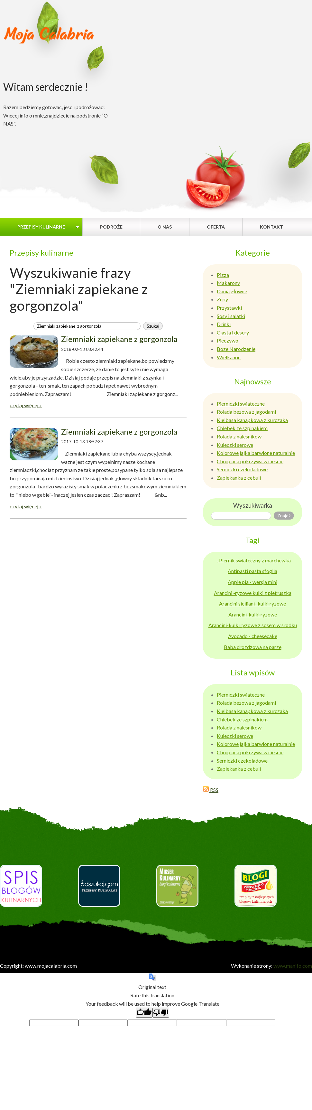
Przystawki (229, 308)
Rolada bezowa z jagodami (246, 412)
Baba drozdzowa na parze (252, 647)
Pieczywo (227, 340)
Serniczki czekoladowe (242, 469)
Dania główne (232, 291)
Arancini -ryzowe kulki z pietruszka (252, 593)
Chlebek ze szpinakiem (242, 428)
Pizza (223, 275)
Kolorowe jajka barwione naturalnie (256, 453)
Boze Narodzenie (236, 349)
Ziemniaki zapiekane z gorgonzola (119, 338)
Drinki (224, 324)
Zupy (222, 299)
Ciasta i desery (233, 332)
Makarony (228, 283)
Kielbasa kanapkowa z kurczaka (252, 420)
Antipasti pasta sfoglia (252, 571)
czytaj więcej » (26, 405)
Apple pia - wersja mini (252, 582)
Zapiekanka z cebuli (239, 478)
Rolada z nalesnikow (239, 436)
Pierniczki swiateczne (241, 403)
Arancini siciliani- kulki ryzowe (252, 603)
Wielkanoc (229, 357)
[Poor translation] (160, 1013)
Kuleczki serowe (235, 445)
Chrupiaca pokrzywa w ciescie (250, 461)
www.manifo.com (292, 966)
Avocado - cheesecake (252, 636)
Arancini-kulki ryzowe (252, 614)
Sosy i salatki (231, 316)
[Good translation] (144, 1013)
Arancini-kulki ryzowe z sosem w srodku (252, 625)
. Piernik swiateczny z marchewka (254, 560)
